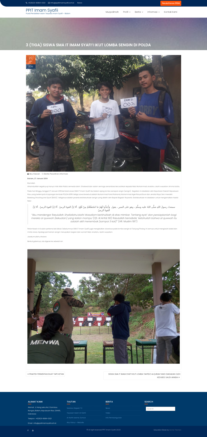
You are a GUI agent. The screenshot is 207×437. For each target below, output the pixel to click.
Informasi (152, 12)
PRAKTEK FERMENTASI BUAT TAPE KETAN (46, 374)
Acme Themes (175, 429)
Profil (125, 12)
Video (108, 415)
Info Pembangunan (114, 420)
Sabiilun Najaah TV (74, 410)
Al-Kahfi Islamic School (76, 420)
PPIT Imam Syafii (42, 10)
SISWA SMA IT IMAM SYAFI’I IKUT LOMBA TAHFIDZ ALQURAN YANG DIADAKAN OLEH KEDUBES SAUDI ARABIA (144, 376)
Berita (138, 12)
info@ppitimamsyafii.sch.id (61, 3)
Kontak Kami (170, 12)
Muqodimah (112, 12)
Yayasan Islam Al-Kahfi (76, 415)
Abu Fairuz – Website (75, 424)
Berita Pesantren (51, 174)
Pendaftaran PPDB (171, 3)
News (108, 410)
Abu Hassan (33, 174)
